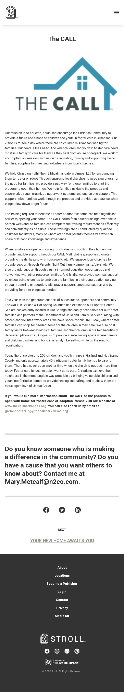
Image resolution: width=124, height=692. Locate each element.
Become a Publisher (62, 584)
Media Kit (62, 616)
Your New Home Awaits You (62, 540)
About (62, 568)
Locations (62, 576)
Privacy (62, 608)
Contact (62, 600)
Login (62, 592)
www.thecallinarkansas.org (25, 406)
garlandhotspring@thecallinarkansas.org (36, 411)
